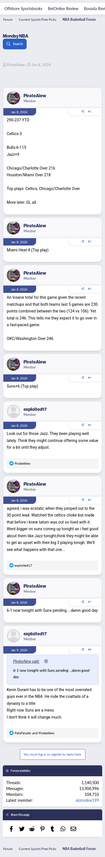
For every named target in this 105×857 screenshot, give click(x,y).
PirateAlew (16, 64)
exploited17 (35, 409)
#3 (89, 289)
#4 (89, 377)
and (34, 733)
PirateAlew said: (26, 661)
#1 (89, 111)
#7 (89, 602)
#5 (89, 425)
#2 (89, 241)
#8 (89, 649)
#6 (89, 500)
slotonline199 (87, 800)
